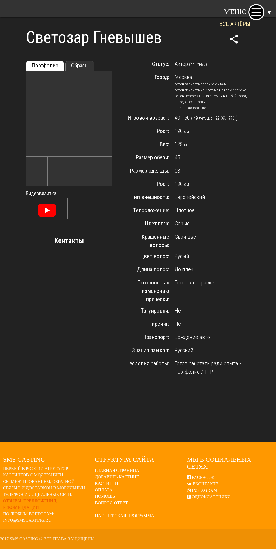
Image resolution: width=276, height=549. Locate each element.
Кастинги (106, 483)
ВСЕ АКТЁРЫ (234, 24)
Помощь (105, 496)
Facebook (201, 477)
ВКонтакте (202, 484)
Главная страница (117, 470)
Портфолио (45, 65)
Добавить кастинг (117, 477)
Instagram (202, 490)
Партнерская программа (124, 515)
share (234, 39)
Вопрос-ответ (111, 502)
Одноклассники (209, 497)
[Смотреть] (47, 210)
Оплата (103, 490)
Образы (80, 65)
